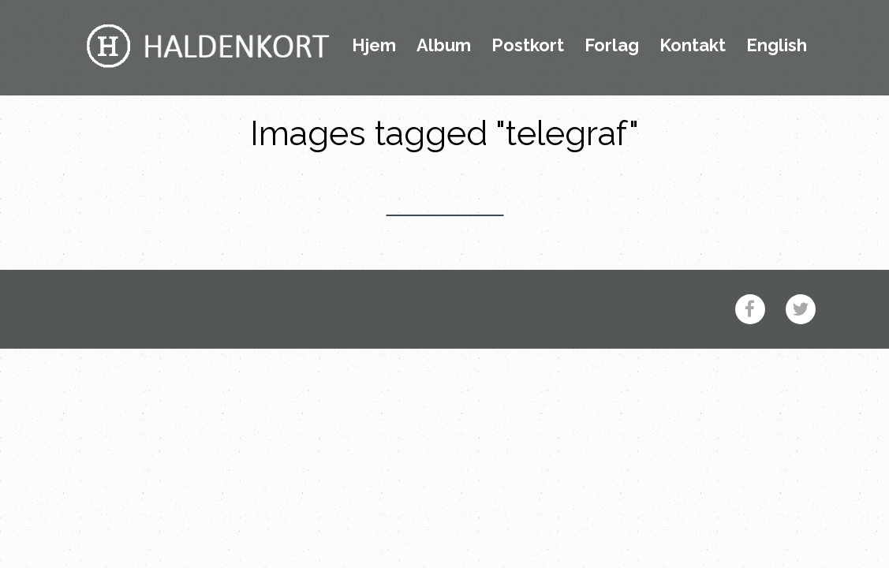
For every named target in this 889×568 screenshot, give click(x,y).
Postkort (527, 45)
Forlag (612, 45)
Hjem (374, 45)
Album (443, 45)
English (776, 45)
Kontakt (692, 45)
